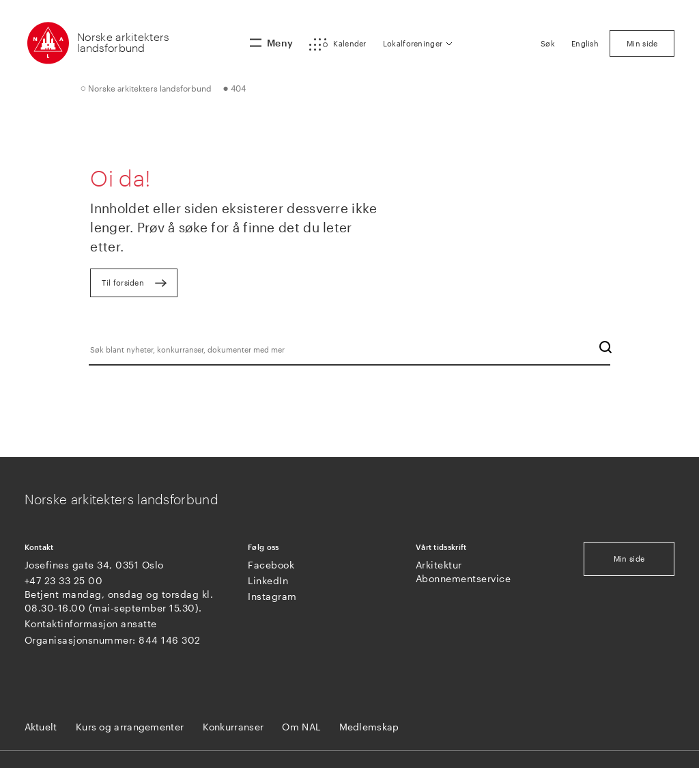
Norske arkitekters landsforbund (123, 42)
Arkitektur (439, 565)
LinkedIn (268, 580)
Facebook (271, 565)
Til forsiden (123, 282)
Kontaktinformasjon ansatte (91, 623)
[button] (337, 44)
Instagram (272, 596)
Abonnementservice (463, 578)
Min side (629, 558)
